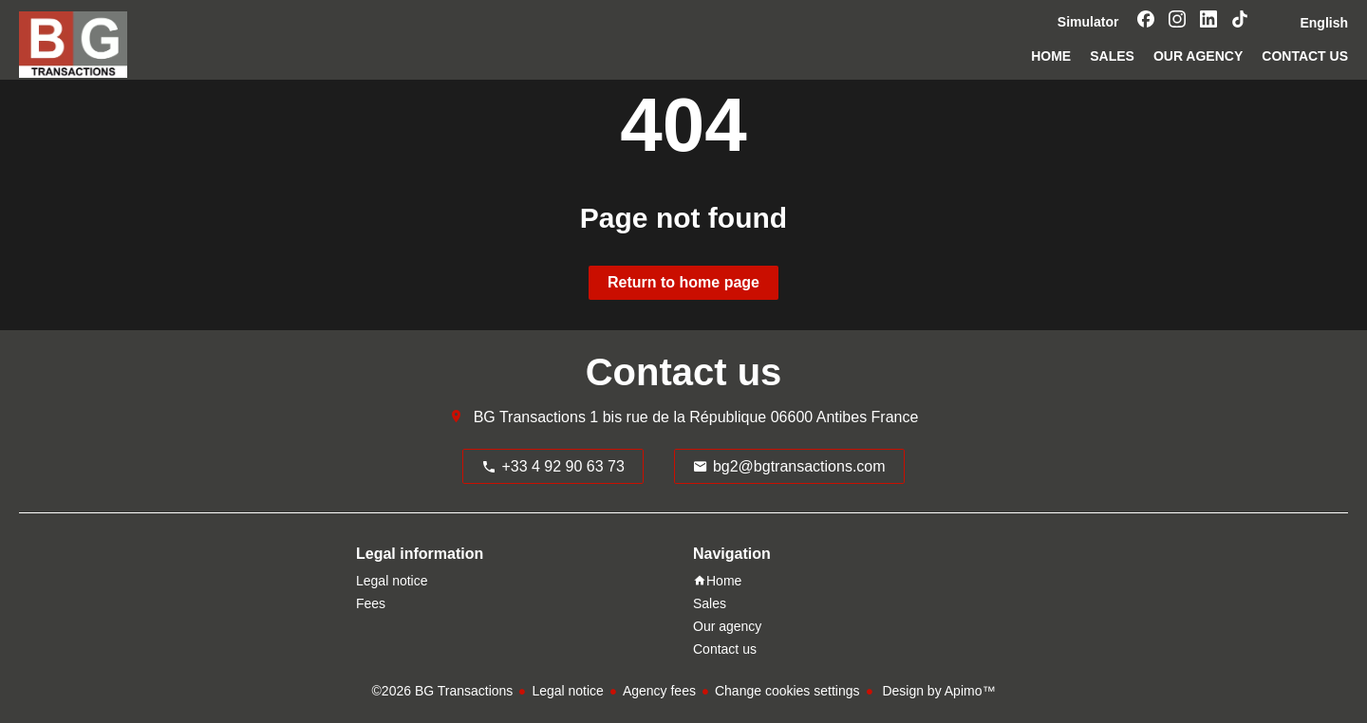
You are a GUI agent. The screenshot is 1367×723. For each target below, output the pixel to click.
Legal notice (568, 690)
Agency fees (659, 690)
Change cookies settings (787, 690)
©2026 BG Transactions (443, 690)
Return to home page (683, 282)
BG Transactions (530, 417)
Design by (937, 690)
